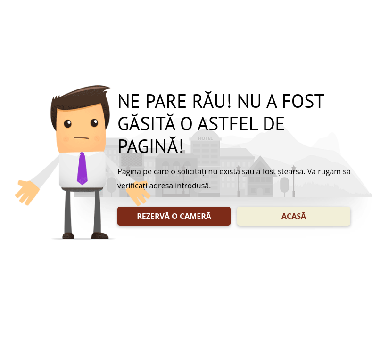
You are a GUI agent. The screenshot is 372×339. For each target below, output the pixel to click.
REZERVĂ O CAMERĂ (174, 216)
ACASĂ (293, 216)
